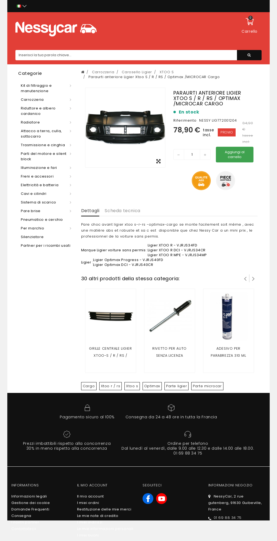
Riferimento (185, 120)
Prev (245, 278)
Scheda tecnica (122, 211)
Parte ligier (176, 386)
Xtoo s (132, 386)
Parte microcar (207, 386)
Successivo (253, 278)
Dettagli (90, 211)
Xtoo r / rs (110, 386)
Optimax (152, 386)
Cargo (89, 386)
